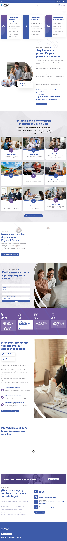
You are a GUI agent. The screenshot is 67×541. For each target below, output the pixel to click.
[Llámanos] (59, 5)
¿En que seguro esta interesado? (9, 296)
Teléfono (4, 287)
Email (3, 292)
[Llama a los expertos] (36, 491)
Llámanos (62, 4)
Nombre (4, 283)
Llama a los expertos (43, 489)
